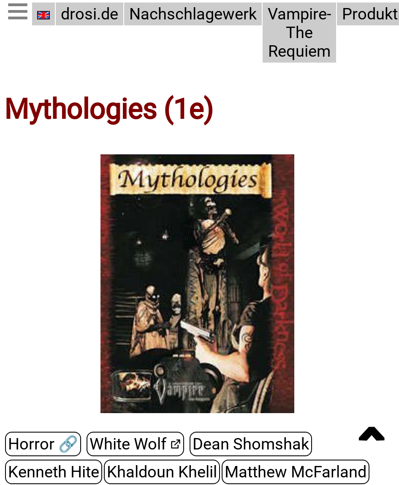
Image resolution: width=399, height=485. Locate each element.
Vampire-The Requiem (299, 32)
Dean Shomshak (251, 444)
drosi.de (89, 14)
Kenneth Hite (53, 472)
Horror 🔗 (43, 444)
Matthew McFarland (295, 472)
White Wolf (128, 444)
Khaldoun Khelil (162, 472)
